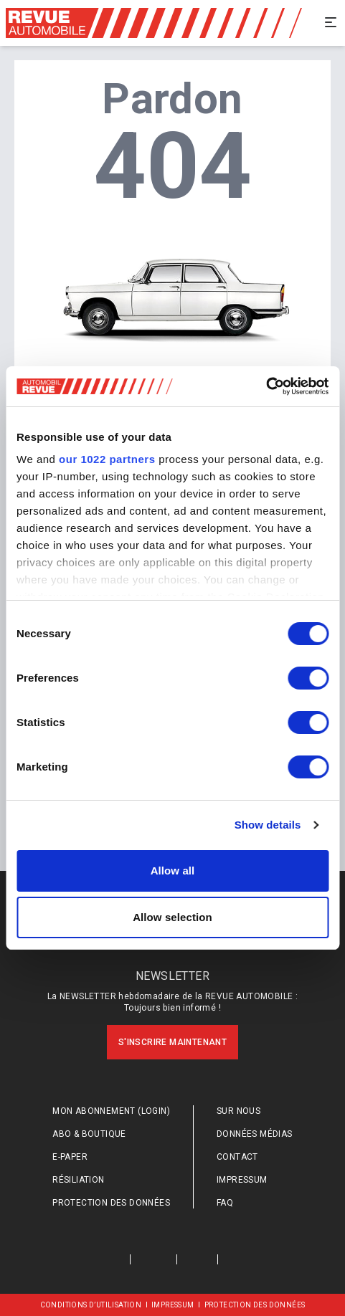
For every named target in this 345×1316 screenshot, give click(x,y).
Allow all (173, 870)
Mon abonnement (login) (111, 1111)
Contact (237, 1157)
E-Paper (70, 1157)
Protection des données (111, 1203)
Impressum (242, 1180)
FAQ (225, 1203)
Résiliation (78, 1180)
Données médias (255, 1134)
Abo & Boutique (89, 1134)
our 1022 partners (107, 459)
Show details (268, 825)
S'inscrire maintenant (172, 1042)
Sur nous (238, 1111)
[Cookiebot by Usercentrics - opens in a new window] (266, 386)
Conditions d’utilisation (91, 1305)
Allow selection (172, 917)
